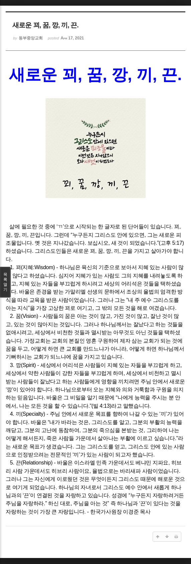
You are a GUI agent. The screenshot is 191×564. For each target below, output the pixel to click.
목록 (5, 282)
